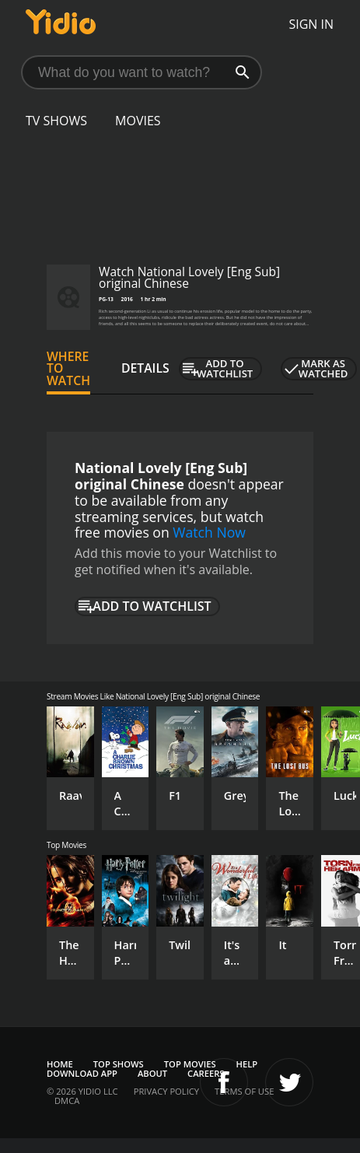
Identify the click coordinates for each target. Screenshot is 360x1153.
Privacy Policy (166, 1091)
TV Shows (56, 120)
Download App (82, 1073)
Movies (138, 120)
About (152, 1073)
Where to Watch (68, 369)
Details (145, 368)
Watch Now (209, 532)
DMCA (66, 1100)
